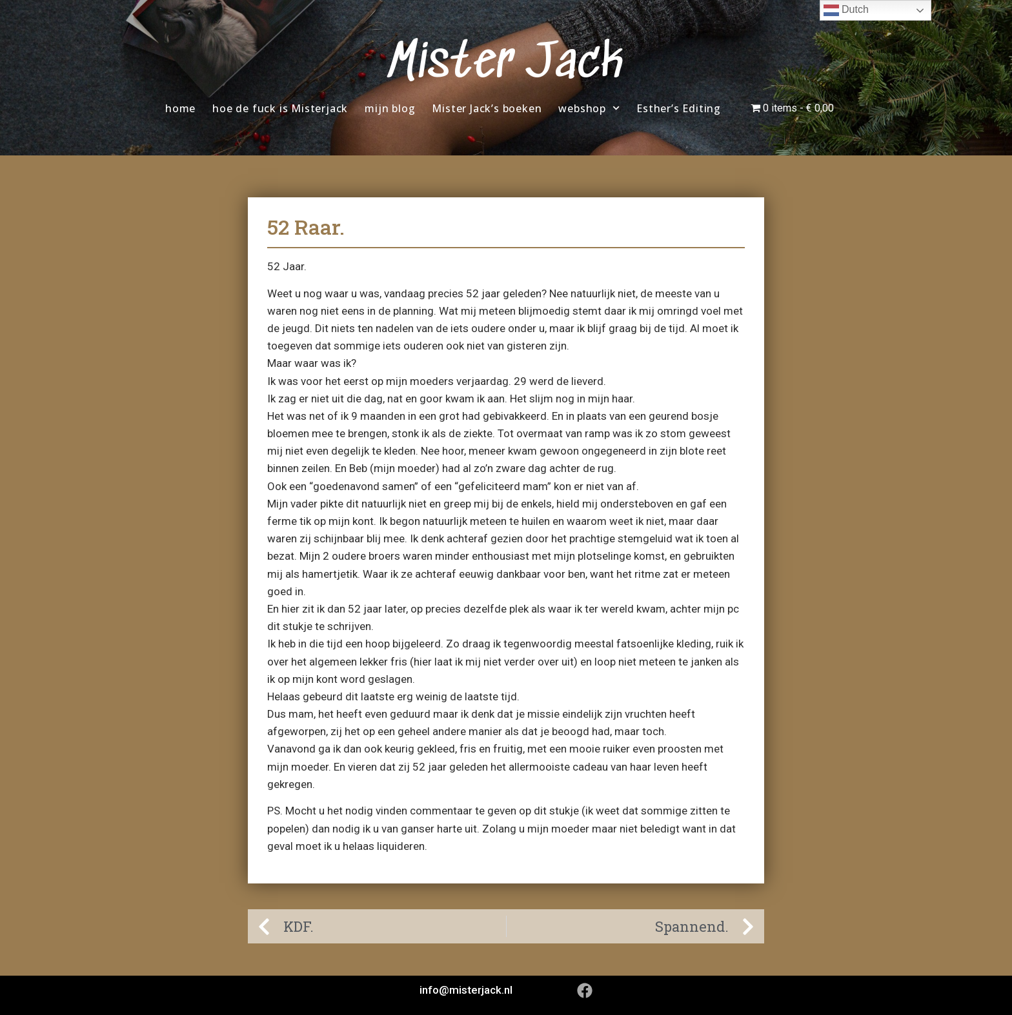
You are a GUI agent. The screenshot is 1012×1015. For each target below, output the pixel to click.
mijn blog (390, 108)
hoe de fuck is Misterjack (280, 108)
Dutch (846, 10)
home (180, 108)
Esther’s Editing (678, 108)
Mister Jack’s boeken (486, 108)
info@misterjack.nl (466, 989)
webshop (589, 108)
